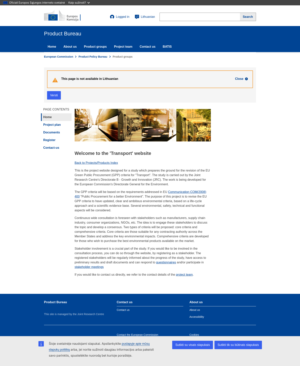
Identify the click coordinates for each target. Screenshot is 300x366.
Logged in (119, 17)
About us (70, 46)
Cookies (194, 334)
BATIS (167, 46)
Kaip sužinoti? (79, 2)
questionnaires (166, 262)
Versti (54, 95)
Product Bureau (55, 302)
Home (52, 46)
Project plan (52, 124)
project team (184, 274)
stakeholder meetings (89, 267)
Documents (51, 132)
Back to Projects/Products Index (96, 162)
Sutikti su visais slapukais (192, 344)
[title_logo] (67, 15)
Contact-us (51, 147)
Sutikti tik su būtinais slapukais (238, 344)
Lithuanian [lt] (145, 17)
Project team (123, 46)
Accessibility (196, 316)
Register (49, 140)
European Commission (58, 56)
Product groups (95, 46)
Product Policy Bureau (92, 56)
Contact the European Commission (137, 334)
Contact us (148, 46)
